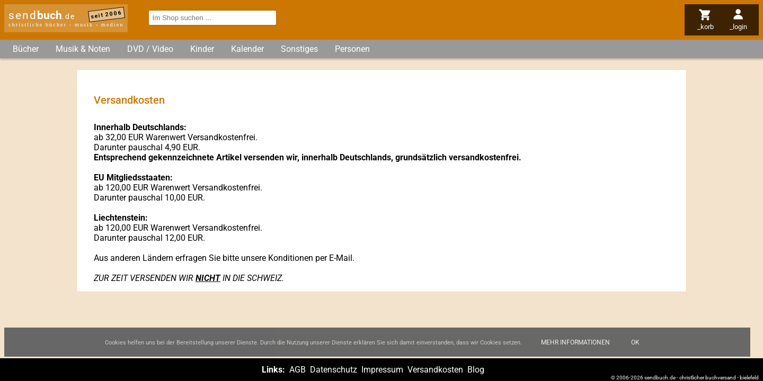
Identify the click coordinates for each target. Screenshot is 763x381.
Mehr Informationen (575, 344)
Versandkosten (435, 370)
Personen (352, 49)
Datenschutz (333, 370)
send (41, 15)
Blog (475, 370)
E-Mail (340, 258)
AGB (297, 370)
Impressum (382, 370)
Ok (635, 344)
